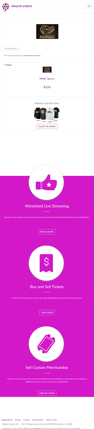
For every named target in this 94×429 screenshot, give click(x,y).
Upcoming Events (11, 49)
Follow (8, 65)
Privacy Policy (38, 420)
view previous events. (32, 55)
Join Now (47, 312)
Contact (26, 420)
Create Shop (47, 393)
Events (18, 420)
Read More (47, 232)
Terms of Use (51, 420)
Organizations (7, 420)
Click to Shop (47, 126)
